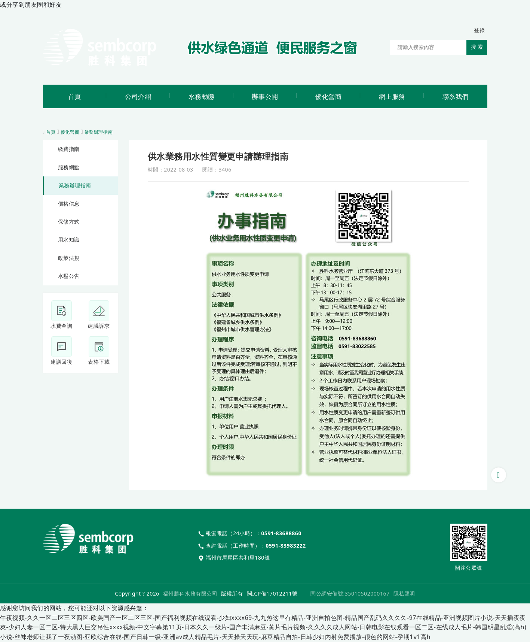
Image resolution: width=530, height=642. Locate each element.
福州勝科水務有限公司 (190, 593)
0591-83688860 (281, 533)
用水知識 (69, 239)
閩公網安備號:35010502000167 (349, 593)
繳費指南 (69, 148)
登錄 (479, 30)
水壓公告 (69, 275)
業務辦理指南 (99, 132)
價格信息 (69, 203)
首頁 (50, 132)
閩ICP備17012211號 (272, 593)
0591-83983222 (286, 545)
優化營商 (70, 132)
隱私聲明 (404, 593)
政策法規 (69, 257)
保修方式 (69, 221)
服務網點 (69, 167)
